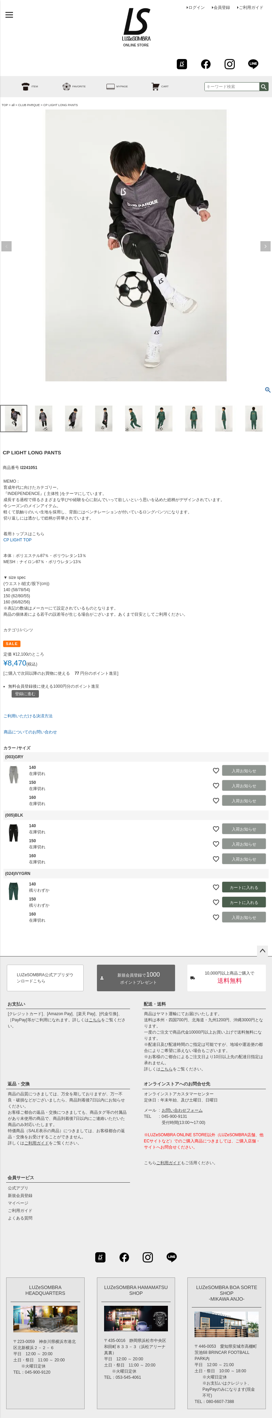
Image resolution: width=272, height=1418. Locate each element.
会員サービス (21, 1177)
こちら (95, 1020)
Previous (6, 246)
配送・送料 (155, 1004)
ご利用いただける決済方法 (28, 716)
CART (152, 86)
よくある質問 (20, 1218)
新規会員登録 (20, 1195)
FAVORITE (66, 86)
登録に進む (25, 693)
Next (265, 246)
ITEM (22, 86)
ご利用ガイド (251, 7)
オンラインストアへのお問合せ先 (177, 1083)
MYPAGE (109, 86)
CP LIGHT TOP (17, 540)
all (13, 105)
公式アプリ (18, 1188)
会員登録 (222, 7)
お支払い (16, 1004)
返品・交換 (19, 1083)
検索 (263, 87)
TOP (5, 105)
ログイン (196, 7)
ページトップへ (262, 951)
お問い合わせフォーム (182, 1110)
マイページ (18, 1203)
